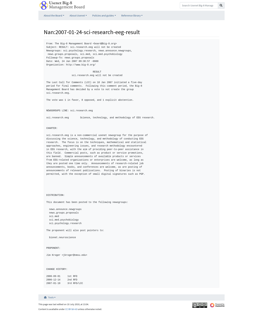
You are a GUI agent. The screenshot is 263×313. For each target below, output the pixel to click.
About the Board (53, 15)
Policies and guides (103, 15)
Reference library (131, 15)
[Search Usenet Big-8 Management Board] (199, 5)
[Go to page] (221, 5)
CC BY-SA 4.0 (71, 309)
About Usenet (77, 15)
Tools (51, 297)
